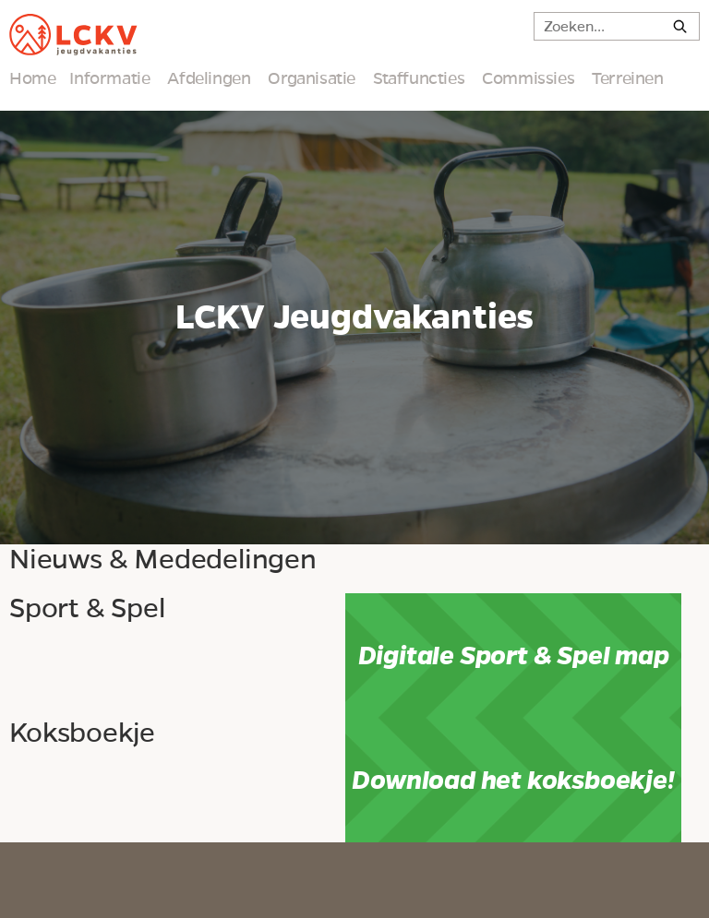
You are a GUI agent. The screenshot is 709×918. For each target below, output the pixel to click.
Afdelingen (208, 78)
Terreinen (627, 78)
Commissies (528, 78)
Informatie (109, 78)
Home (32, 78)
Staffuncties (418, 78)
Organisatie (311, 78)
